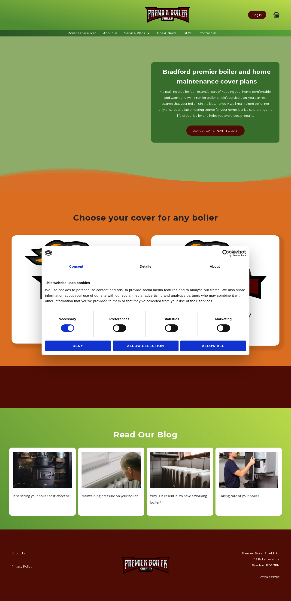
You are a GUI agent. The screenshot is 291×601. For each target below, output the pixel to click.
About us (110, 33)
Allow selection (145, 346)
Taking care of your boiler (239, 495)
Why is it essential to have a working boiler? (178, 499)
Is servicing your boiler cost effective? (42, 495)
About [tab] (215, 266)
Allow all (213, 346)
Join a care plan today (215, 130)
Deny (78, 346)
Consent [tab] (76, 266)
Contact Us (208, 33)
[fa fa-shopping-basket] (276, 15)
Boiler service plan (82, 33)
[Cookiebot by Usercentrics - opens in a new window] (226, 253)
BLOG (188, 33)
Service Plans (134, 33)
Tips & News (166, 33)
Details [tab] (145, 266)
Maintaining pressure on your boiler (110, 495)
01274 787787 (269, 577)
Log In (257, 15)
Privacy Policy (22, 566)
